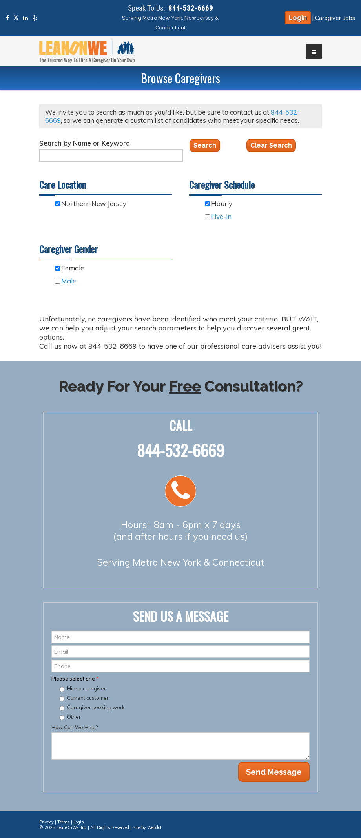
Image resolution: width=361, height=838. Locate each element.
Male (68, 281)
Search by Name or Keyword (84, 143)
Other (74, 717)
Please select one (75, 679)
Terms (63, 822)
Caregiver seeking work (96, 707)
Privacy (46, 822)
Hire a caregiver (86, 688)
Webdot (154, 827)
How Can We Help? (74, 727)
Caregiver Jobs (335, 18)
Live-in (221, 216)
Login (298, 18)
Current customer (88, 698)
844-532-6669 (190, 8)
